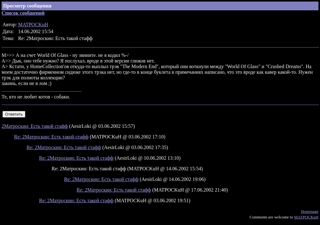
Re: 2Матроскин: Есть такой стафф (51, 136)
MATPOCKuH (33, 24)
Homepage (309, 211)
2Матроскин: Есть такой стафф (35, 126)
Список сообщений (23, 13)
